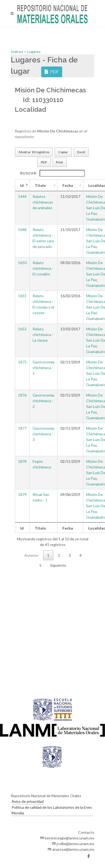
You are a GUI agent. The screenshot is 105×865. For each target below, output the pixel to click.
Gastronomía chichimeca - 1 (43, 368)
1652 (22, 329)
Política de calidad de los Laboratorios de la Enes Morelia (52, 810)
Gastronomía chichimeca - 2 (43, 401)
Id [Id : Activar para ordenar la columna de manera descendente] (22, 185)
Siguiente (58, 565)
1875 (22, 362)
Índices (17, 51)
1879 (22, 494)
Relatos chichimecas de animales (43, 202)
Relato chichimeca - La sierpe (43, 334)
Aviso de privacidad (28, 801)
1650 (22, 262)
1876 (22, 395)
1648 (22, 229)
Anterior (31, 555)
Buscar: (52, 173)
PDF (52, 71)
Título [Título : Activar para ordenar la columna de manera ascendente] (40, 185)
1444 (22, 196)
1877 (22, 428)
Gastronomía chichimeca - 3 (43, 434)
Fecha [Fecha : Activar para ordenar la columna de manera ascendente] (67, 185)
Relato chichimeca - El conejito (43, 268)
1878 (22, 461)
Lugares (34, 51)
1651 (22, 295)
